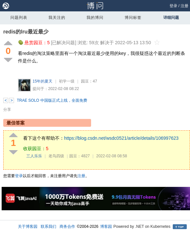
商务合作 (67, 226)
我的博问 (95, 17)
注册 (184, 6)
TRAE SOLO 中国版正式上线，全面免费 (52, 100)
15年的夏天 (42, 81)
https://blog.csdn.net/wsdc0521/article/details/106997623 (121, 138)
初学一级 (67, 81)
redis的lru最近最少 (25, 31)
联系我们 (48, 226)
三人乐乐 (34, 156)
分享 (7, 109)
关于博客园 (27, 226)
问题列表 (18, 17)
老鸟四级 (56, 156)
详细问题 (171, 17)
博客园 (106, 226)
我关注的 (56, 17)
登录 (173, 6)
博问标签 (133, 17)
